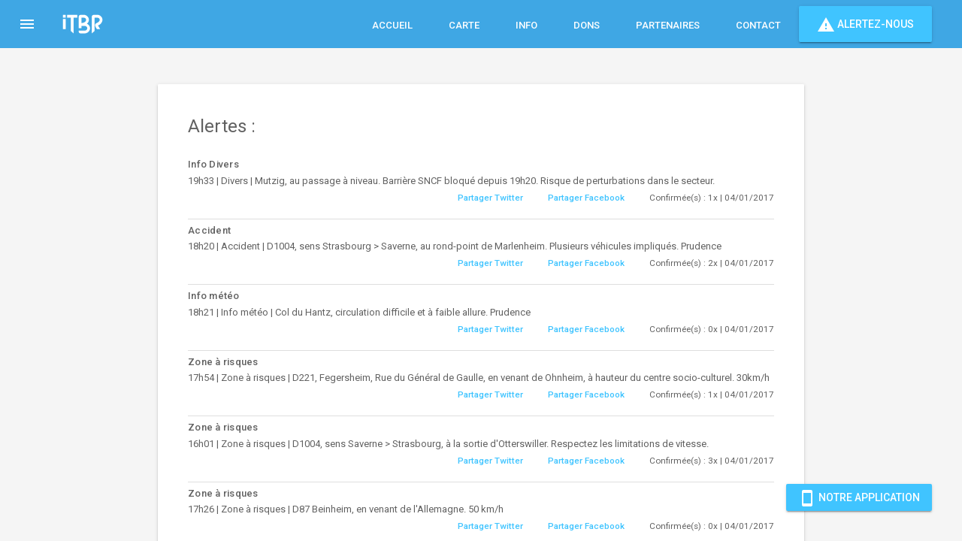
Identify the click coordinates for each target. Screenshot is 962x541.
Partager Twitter (490, 197)
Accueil (392, 25)
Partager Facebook (586, 197)
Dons (586, 25)
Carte (464, 25)
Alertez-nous (865, 24)
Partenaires (668, 25)
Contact (758, 25)
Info (526, 25)
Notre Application (859, 497)
